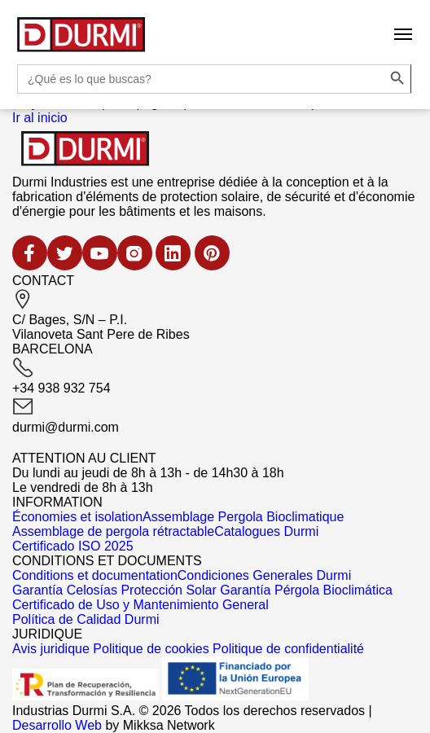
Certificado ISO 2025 (73, 546)
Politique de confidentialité (288, 649)
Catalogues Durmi (266, 531)
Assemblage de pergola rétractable (113, 531)
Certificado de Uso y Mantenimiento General (140, 605)
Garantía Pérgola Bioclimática (306, 590)
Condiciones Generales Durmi (264, 575)
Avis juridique (51, 649)
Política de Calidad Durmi (86, 619)
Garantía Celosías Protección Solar (114, 590)
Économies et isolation (77, 517)
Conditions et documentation (95, 575)
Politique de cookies (150, 649)
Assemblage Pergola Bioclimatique (243, 517)
